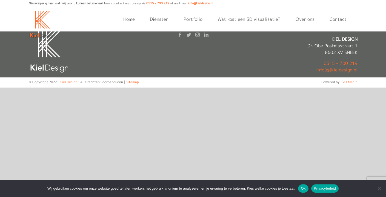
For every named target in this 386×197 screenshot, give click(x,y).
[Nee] (379, 188)
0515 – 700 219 (341, 63)
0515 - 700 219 (157, 3)
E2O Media (349, 82)
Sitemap (132, 82)
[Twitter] (189, 35)
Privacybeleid (325, 188)
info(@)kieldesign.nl (337, 70)
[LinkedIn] (206, 35)
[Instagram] (197, 35)
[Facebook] (180, 35)
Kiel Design (69, 82)
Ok (303, 188)
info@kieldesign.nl (200, 3)
